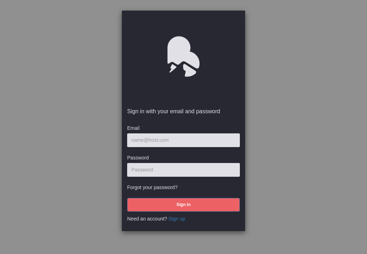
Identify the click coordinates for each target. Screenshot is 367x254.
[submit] (183, 205)
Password (138, 158)
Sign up (177, 219)
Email (133, 128)
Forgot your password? (152, 187)
